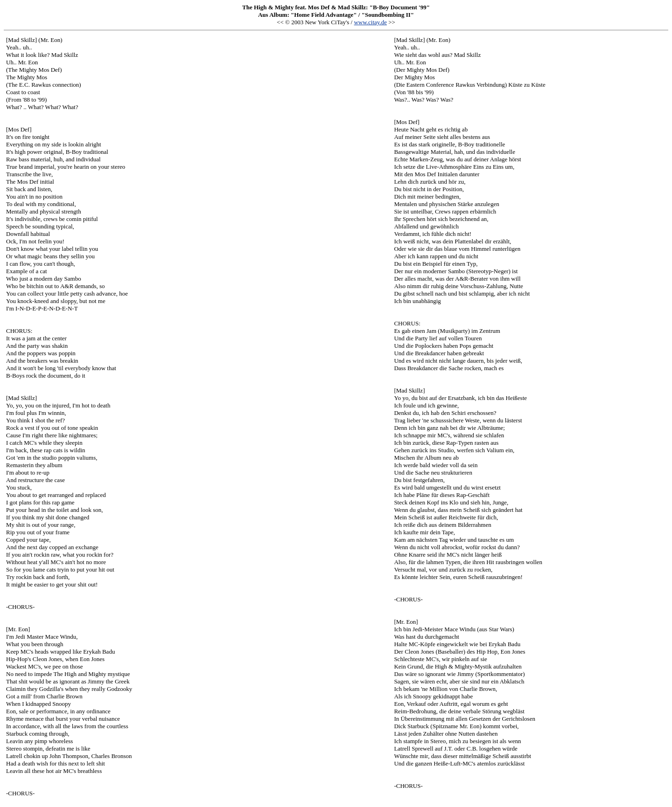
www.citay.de (370, 22)
